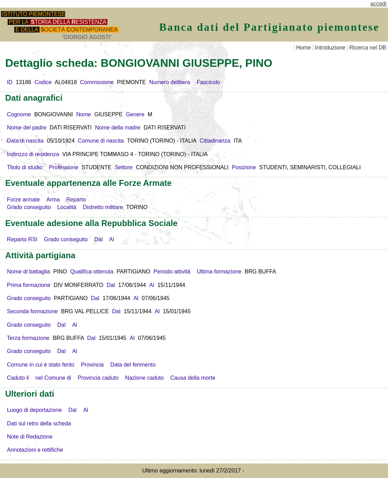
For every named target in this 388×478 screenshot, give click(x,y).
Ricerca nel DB (367, 48)
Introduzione (330, 48)
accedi (378, 4)
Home (303, 48)
